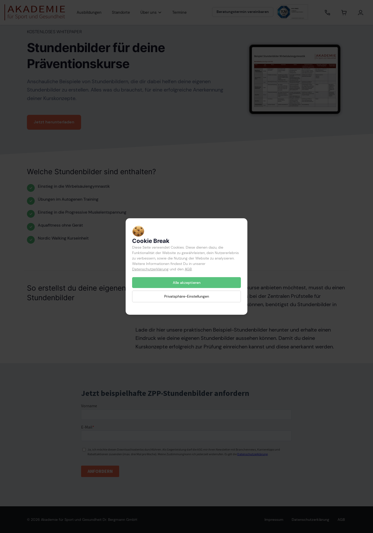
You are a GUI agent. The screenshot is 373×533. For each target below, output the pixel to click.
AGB (188, 269)
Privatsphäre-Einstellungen (186, 296)
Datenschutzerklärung (150, 269)
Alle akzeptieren (186, 282)
